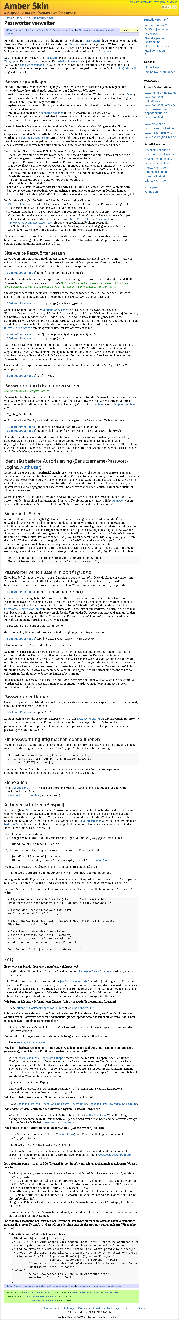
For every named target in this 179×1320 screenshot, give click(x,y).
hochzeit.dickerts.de (157, 150)
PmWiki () (156, 19)
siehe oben (101, 860)
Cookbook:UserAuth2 (81, 1008)
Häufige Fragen (155, 50)
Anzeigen (134, 2)
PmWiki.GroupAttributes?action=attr (30, 222)
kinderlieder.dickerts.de (159, 163)
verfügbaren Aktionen (50, 112)
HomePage (152, 67)
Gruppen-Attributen (125, 404)
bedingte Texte (13, 824)
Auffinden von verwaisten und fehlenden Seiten (99, 1286)
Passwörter (51, 57)
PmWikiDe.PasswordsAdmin (84, 1292)
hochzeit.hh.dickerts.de (159, 154)
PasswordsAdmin (42, 17)
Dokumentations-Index (64, 30)
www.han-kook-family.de (160, 105)
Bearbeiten (146, 2)
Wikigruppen (77, 44)
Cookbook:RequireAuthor (23, 795)
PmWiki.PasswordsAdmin (36, 1292)
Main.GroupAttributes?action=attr (90, 219)
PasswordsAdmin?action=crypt (23, 608)
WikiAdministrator (68, 61)
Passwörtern (92, 40)
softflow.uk (115, 1317)
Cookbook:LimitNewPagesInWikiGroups (112, 1103)
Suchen (142, 1308)
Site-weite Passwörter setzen (96, 971)
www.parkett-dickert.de (159, 128)
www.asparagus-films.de (160, 137)
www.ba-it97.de (155, 117)
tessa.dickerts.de (155, 176)
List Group (129, 1308)
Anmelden (151, 191)
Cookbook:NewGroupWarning (69, 1103)
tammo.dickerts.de (156, 171)
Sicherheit (105, 51)
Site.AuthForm (97, 1115)
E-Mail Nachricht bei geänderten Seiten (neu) (29, 30)
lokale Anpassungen (31, 64)
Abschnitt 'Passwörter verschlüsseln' (96, 283)
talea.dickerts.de (155, 180)
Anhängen (172, 2)
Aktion (29, 810)
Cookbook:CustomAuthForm (59, 1122)
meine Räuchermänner (160, 72)
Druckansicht (86, 1308)
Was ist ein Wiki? (156, 25)
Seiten (101, 404)
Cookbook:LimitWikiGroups (32, 1103)
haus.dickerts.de (155, 167)
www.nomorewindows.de (160, 92)
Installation (152, 34)
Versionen (159, 2)
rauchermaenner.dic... (159, 158)
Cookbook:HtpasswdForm (45, 1008)
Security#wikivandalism (30, 1042)
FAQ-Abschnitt (128, 68)
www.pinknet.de (155, 124)
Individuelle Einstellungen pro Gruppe (40, 1058)
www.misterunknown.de (160, 132)
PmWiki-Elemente (156, 29)
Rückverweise (111, 1292)
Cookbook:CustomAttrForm (115, 1154)
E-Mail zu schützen (89, 820)
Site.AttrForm (65, 1134)
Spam (130, 94)
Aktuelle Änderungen (108, 1308)
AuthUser (30, 467)
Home (8, 17)
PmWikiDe (21, 17)
